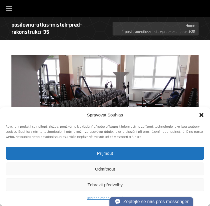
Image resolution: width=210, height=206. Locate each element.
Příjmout (105, 153)
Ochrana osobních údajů (105, 198)
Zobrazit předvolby (105, 184)
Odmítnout (105, 169)
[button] (201, 115)
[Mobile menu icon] (9, 8)
